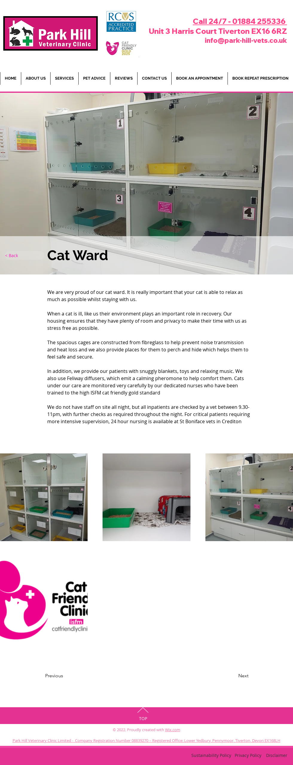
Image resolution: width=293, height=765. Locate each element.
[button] (94, 78)
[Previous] (69, 676)
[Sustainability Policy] (211, 755)
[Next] (228, 676)
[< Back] (24, 255)
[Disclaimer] (276, 755)
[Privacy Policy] (248, 755)
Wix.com (172, 729)
